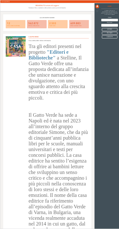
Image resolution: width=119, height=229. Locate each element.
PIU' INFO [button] (109, 33)
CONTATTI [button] (110, 37)
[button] (97, 6)
